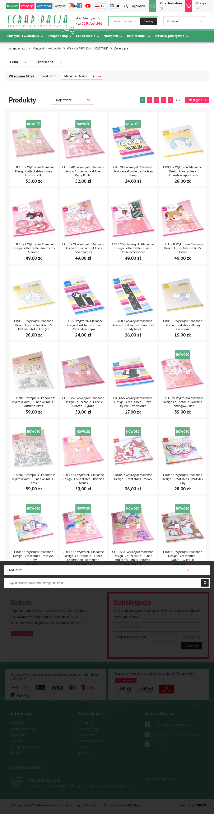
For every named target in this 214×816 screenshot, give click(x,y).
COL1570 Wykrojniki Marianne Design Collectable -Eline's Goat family (83, 248)
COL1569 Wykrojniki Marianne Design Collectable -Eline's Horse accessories (133, 248)
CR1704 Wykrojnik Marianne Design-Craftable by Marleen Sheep (133, 171)
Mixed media (85, 36)
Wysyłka (60, 6)
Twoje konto (87, 735)
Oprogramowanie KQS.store (122, 805)
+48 (89, 24)
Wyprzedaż (44, 6)
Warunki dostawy (22, 729)
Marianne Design (82, 76)
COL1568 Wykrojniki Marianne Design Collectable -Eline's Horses (182, 248)
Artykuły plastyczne (170, 36)
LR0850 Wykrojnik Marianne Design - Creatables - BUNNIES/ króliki (182, 556)
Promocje (27, 6)
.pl (202, 805)
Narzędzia (111, 36)
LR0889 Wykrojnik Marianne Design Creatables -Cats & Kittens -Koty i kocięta (33, 325)
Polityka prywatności (25, 747)
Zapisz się (192, 646)
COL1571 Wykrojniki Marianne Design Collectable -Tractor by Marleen (33, 248)
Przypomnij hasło (90, 741)
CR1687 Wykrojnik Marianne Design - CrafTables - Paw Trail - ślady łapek (133, 325)
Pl (102, 6)
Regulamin (18, 735)
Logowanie (138, 6)
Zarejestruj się (88, 729)
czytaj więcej (22, 633)
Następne (195, 100)
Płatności (17, 723)
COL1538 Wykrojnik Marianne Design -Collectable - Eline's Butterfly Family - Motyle (132, 556)
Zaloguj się (85, 723)
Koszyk (83, 747)
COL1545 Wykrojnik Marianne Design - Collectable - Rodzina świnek (83, 479)
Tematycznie (17, 46)
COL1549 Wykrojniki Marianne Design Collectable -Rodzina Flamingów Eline (182, 402)
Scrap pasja (38, 21)
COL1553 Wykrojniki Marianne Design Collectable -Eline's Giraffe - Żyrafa (83, 402)
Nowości (12, 6)
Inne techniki (136, 36)
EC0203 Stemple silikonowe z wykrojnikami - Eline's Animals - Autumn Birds (33, 402)
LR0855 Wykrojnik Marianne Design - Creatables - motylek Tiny (33, 556)
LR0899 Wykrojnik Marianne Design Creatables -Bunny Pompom (182, 325)
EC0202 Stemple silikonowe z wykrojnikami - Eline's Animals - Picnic (33, 479)
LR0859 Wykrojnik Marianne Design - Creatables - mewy (132, 477)
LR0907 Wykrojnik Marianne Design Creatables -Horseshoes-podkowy (182, 171)
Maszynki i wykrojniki (23, 36)
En (117, 6)
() (171, 6)
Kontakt (16, 741)
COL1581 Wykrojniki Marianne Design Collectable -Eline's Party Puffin (83, 171)
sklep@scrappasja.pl (89, 18)
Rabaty (16, 753)
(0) (201, 5)
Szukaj (148, 21)
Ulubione (84, 753)
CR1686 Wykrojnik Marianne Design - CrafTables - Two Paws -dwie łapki (83, 325)
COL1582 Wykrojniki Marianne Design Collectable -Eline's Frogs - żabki (34, 171)
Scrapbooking (57, 36)
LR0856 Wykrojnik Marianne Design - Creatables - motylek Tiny (182, 479)
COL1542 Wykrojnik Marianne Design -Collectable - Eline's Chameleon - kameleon (83, 556)
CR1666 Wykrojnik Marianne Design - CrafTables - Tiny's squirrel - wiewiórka (132, 402)
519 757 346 (44, 780)
